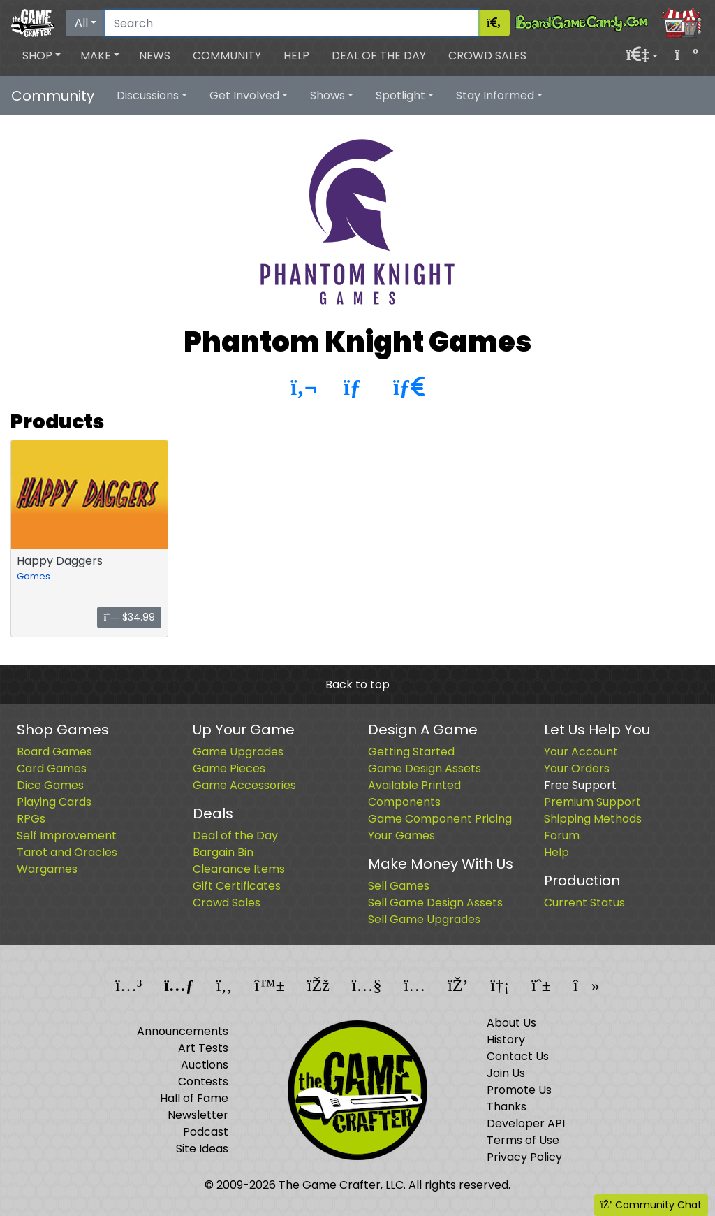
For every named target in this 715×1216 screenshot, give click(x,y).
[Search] (291, 23)
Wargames (47, 869)
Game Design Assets (424, 768)
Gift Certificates (237, 886)
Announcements (182, 1031)
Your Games (401, 835)
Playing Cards (54, 802)
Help (296, 56)
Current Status (584, 903)
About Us (511, 1023)
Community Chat (651, 1205)
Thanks (506, 1107)
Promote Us (519, 1090)
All (81, 23)
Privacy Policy (524, 1157)
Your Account (581, 752)
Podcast (205, 1132)
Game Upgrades (238, 752)
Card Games (52, 768)
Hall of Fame (194, 1098)
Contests (203, 1081)
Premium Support (592, 802)
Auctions (204, 1065)
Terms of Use (523, 1140)
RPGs (31, 819)
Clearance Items (239, 869)
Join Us (506, 1073)
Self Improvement (67, 835)
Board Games (54, 752)
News (154, 56)
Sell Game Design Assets (435, 903)
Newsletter (198, 1115)
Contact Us (518, 1056)
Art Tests (203, 1048)
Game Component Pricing (440, 819)
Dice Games (50, 785)
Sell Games (398, 886)
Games (33, 576)
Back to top (357, 684)
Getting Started (411, 752)
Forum (562, 835)
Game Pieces (229, 768)
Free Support (580, 785)
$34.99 (129, 617)
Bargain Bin (223, 852)
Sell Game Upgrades (424, 919)
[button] (41, 56)
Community (227, 56)
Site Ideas (202, 1149)
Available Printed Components (414, 793)
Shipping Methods (593, 819)
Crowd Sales (487, 56)
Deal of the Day (379, 56)
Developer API (526, 1123)
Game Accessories (244, 785)
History (506, 1040)
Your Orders (577, 768)
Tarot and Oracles (67, 852)
